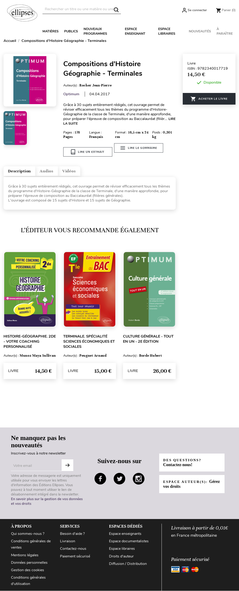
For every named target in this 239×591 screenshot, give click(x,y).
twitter (119, 479)
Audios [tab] (59, 170)
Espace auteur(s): (187, 484)
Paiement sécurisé (75, 556)
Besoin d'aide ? (72, 534)
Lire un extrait (87, 151)
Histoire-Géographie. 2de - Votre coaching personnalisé (30, 341)
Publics (71, 31)
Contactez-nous (73, 549)
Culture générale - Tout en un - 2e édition (148, 339)
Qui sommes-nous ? (27, 534)
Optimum (71, 94)
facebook (100, 479)
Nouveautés (200, 31)
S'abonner (67, 465)
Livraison (67, 541)
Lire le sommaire (141, 152)
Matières (50, 31)
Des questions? (184, 462)
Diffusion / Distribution (128, 564)
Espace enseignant (135, 31)
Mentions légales (25, 555)
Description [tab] (24, 170)
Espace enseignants (125, 534)
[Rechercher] (81, 9)
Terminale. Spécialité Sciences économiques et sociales (89, 341)
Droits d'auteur (121, 556)
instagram (138, 479)
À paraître (225, 31)
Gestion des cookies (27, 570)
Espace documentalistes (129, 541)
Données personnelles (29, 562)
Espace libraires (166, 31)
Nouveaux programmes (95, 31)
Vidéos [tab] (88, 170)
